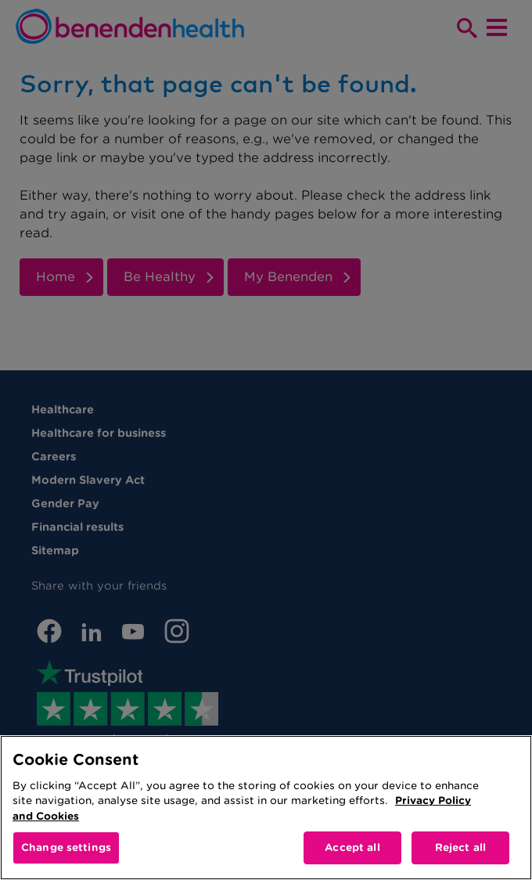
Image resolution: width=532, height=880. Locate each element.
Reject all (460, 847)
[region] (266, 807)
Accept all (352, 847)
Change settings (66, 847)
